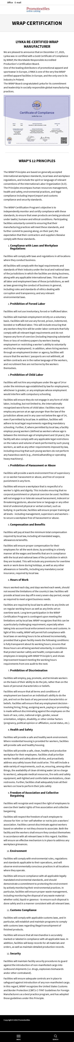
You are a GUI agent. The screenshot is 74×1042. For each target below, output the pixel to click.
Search (55, 1039)
